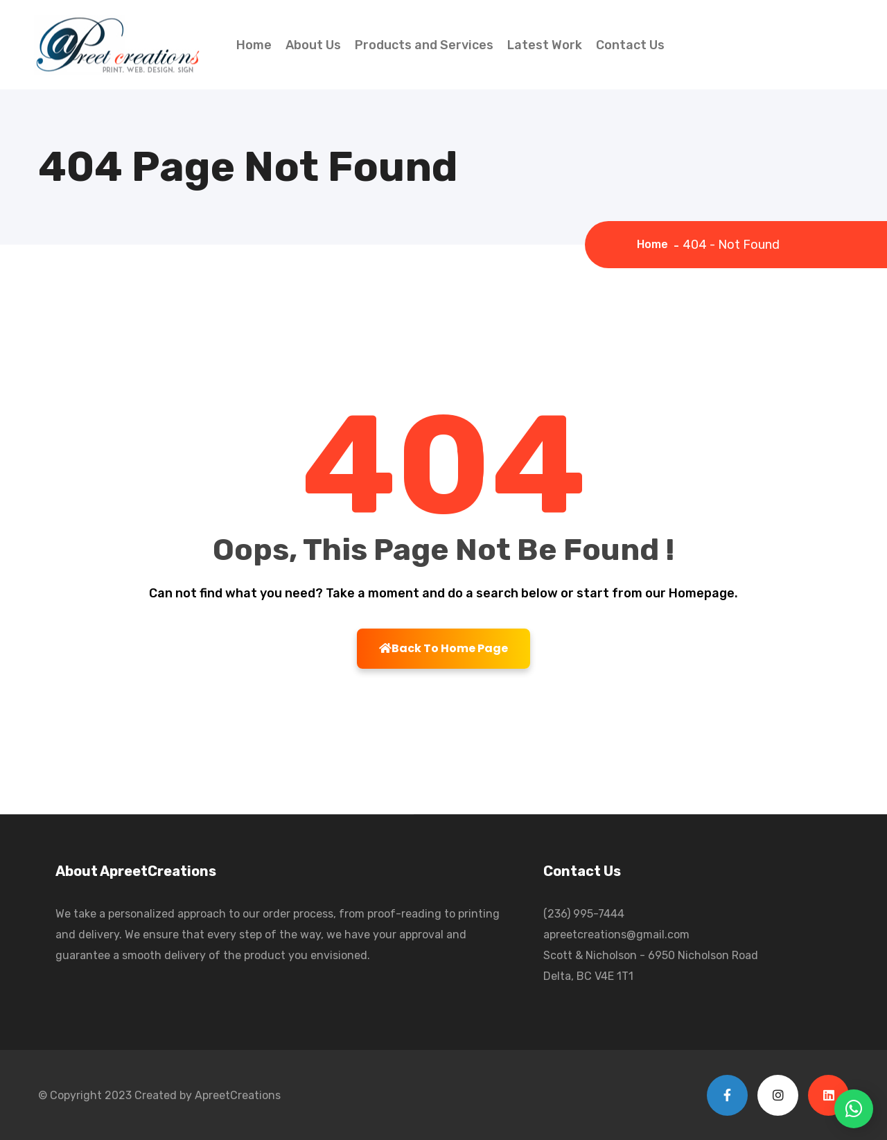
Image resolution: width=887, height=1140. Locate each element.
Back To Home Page (443, 648)
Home (254, 45)
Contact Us (630, 45)
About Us (313, 45)
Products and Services (424, 45)
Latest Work (544, 45)
